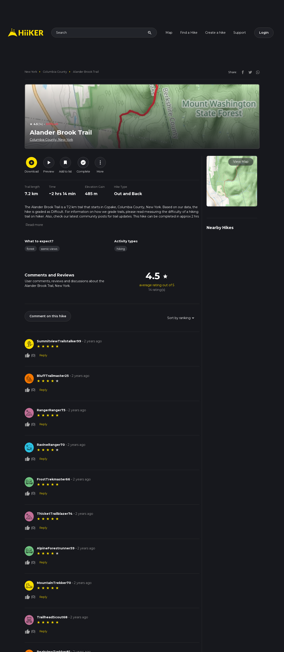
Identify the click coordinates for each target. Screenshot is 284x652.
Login (264, 33)
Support (239, 33)
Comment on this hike (48, 316)
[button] (34, 225)
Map (169, 33)
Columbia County (55, 71)
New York (31, 71)
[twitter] (249, 72)
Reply (43, 355)
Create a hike (215, 33)
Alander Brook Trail (86, 71)
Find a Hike (188, 33)
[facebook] (241, 72)
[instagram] (256, 72)
